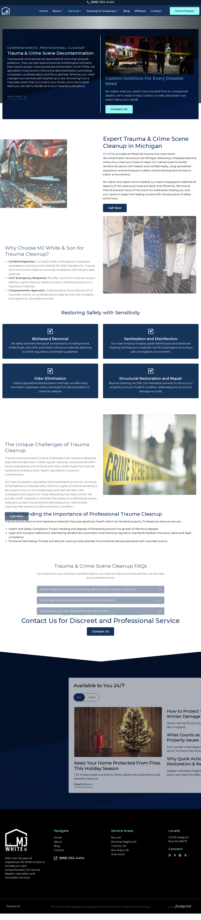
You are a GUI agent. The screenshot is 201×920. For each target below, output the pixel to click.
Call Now (115, 213)
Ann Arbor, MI (120, 856)
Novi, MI (116, 844)
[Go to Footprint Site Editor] (180, 913)
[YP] (185, 861)
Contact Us (119, 125)
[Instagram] (170, 861)
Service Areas (122, 837)
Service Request (183, 13)
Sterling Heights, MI (123, 848)
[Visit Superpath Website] (13, 913)
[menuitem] (44, 13)
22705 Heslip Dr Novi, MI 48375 (178, 845)
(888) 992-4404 (100, 3)
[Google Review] (180, 861)
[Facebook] (175, 861)
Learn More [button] (13, 102)
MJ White (109, 159)
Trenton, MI (118, 852)
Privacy (147, 913)
